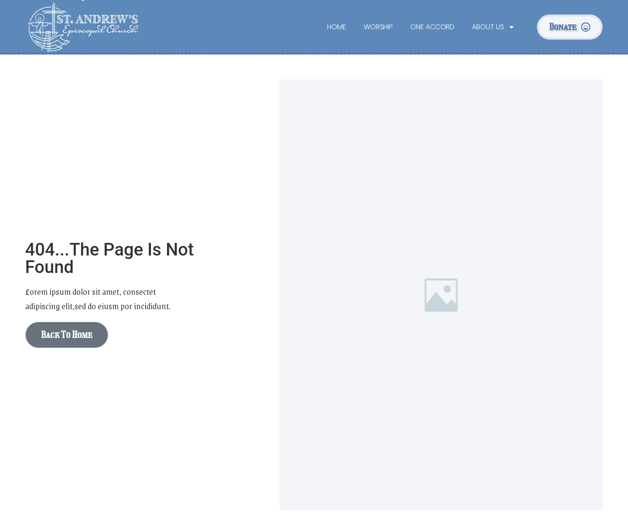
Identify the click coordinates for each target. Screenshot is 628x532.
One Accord (432, 27)
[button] (570, 27)
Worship (378, 27)
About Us (493, 27)
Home (336, 27)
